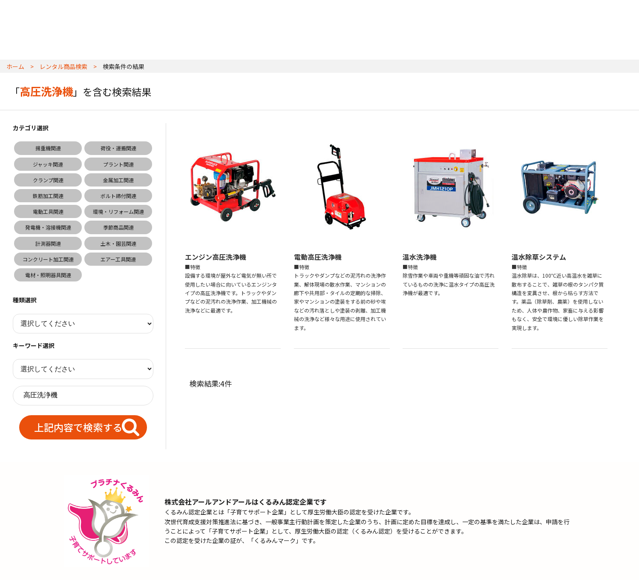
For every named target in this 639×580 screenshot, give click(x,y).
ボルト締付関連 (118, 195)
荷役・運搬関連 (118, 148)
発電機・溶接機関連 (48, 227)
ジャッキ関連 (48, 164)
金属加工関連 (118, 180)
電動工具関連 (48, 211)
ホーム (15, 66)
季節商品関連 (118, 227)
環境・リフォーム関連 (118, 211)
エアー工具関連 (118, 259)
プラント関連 (118, 164)
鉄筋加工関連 (48, 195)
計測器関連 (48, 243)
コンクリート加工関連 (48, 259)
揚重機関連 (48, 148)
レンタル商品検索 (63, 66)
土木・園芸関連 (118, 243)
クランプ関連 (48, 180)
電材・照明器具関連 (48, 275)
